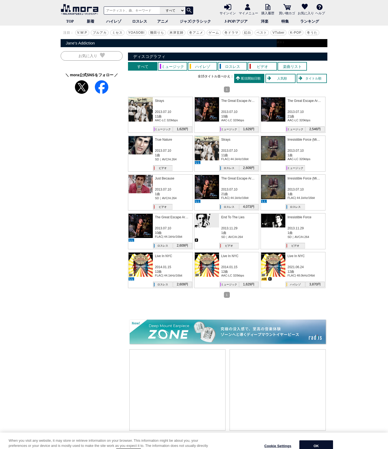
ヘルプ (320, 13)
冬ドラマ (231, 32)
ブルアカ (100, 32)
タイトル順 (313, 78)
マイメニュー (248, 13)
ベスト (262, 32)
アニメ (162, 21)
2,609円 (248, 168)
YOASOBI (136, 32)
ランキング (309, 21)
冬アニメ (196, 32)
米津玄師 (176, 32)
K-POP (296, 32)
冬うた (312, 32)
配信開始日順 (251, 78)
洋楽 (264, 21)
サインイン (228, 13)
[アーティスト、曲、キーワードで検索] (131, 10)
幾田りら (157, 32)
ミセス (117, 32)
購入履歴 (267, 13)
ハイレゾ (113, 21)
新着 (90, 21)
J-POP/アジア (236, 21)
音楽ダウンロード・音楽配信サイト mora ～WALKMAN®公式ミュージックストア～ (81, 9)
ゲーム (214, 32)
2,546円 (315, 129)
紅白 (247, 32)
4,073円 (248, 207)
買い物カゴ (287, 13)
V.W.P (82, 32)
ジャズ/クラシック (195, 21)
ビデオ (163, 168)
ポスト (281, 42)
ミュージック (163, 129)
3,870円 (315, 284)
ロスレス (139, 21)
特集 (285, 21)
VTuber (278, 32)
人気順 (282, 78)
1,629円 (182, 129)
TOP (70, 21)
